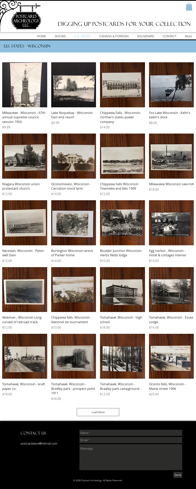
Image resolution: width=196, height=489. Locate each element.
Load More (98, 412)
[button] (189, 6)
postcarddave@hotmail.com (39, 443)
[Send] (177, 475)
